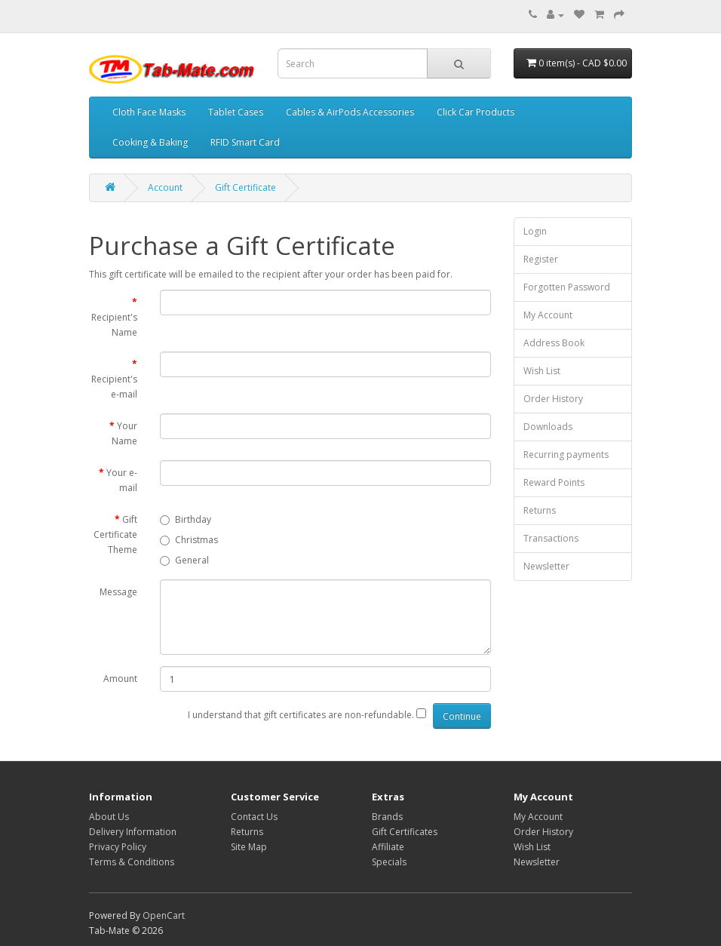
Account (165, 187)
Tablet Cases (235, 112)
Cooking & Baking (150, 142)
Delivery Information (132, 831)
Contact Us (254, 816)
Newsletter (546, 566)
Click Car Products (475, 112)
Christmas (189, 539)
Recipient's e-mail (114, 387)
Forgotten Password (566, 287)
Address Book (553, 342)
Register (540, 259)
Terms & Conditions (131, 861)
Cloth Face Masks (149, 112)
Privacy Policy (117, 846)
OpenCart (164, 915)
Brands (387, 816)
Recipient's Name (114, 325)
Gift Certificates (404, 831)
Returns (539, 510)
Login (535, 231)
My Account (547, 315)
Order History (553, 398)
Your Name (124, 433)
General (184, 560)
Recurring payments (566, 454)
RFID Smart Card (245, 142)
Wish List (541, 370)
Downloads (547, 426)
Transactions (550, 538)
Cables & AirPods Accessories (350, 112)
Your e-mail (121, 480)
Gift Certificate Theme (115, 534)
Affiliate (388, 846)
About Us (109, 816)
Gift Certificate (245, 187)
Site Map (249, 846)
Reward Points (553, 482)
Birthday (185, 519)
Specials (389, 861)
